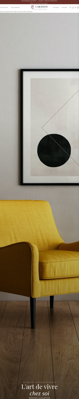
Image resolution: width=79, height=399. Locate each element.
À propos (56, 7)
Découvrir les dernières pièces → (39, 3)
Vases (13, 11)
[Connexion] (73, 7)
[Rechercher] (71, 7)
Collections (4, 7)
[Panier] (78, 7)
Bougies (3, 11)
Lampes (8, 11)
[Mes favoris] (75, 7)
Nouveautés (15, 7)
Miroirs (17, 11)
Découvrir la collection (39, 398)
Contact (64, 7)
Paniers (22, 11)
